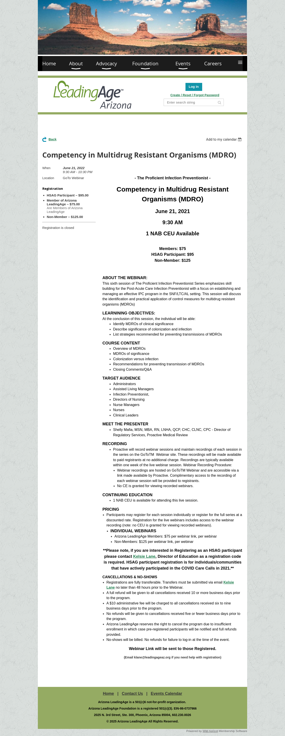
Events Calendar (166, 693)
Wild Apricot (210, 731)
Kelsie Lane (144, 556)
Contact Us (132, 693)
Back (53, 139)
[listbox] (224, 139)
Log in (194, 86)
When (46, 168)
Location (48, 178)
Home (108, 693)
